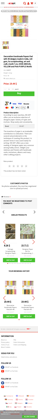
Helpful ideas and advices (9, 357)
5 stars (26, 166)
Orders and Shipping (19, 345)
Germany (9, 399)
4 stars (22, 166)
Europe (28, 403)
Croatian (29, 399)
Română (30, 396)
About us (4, 340)
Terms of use (5, 345)
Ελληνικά (20, 396)
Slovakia (28, 407)
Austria (19, 399)
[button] (7, 263)
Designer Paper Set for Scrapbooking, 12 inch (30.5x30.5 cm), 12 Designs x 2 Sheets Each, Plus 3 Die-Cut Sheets (27, 251)
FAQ (14, 340)
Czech (9, 403)
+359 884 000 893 (29, 7)
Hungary (18, 403)
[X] (2, 412)
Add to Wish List (9, 78)
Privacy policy (5, 342)
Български (8, 396)
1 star (10, 166)
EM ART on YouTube (9, 371)
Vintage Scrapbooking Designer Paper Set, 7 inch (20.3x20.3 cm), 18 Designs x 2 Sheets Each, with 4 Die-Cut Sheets (10, 251)
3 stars (18, 166)
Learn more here (15, 414)
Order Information (19, 342)
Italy (9, 407)
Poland (17, 407)
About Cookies (5, 347)
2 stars (14, 166)
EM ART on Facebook (9, 367)
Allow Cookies (29, 417)
